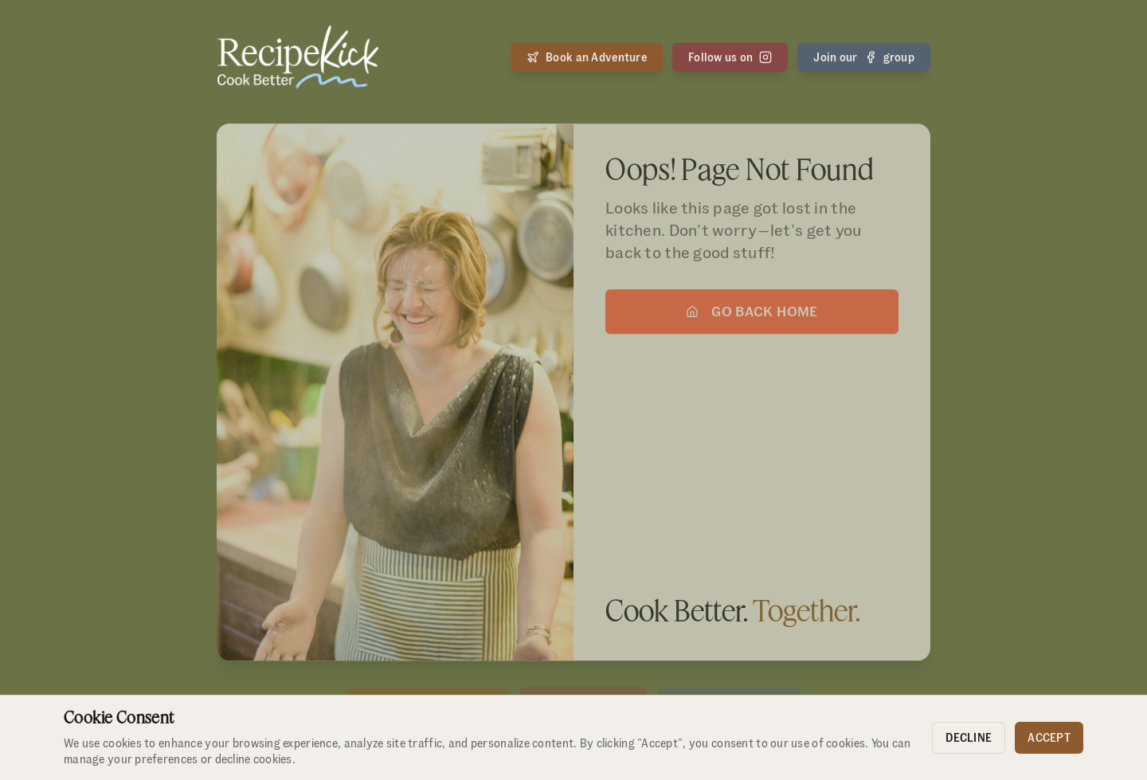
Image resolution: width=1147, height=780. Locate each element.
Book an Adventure (587, 56)
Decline (968, 738)
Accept (1049, 738)
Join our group (863, 56)
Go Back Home (751, 313)
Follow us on (730, 56)
